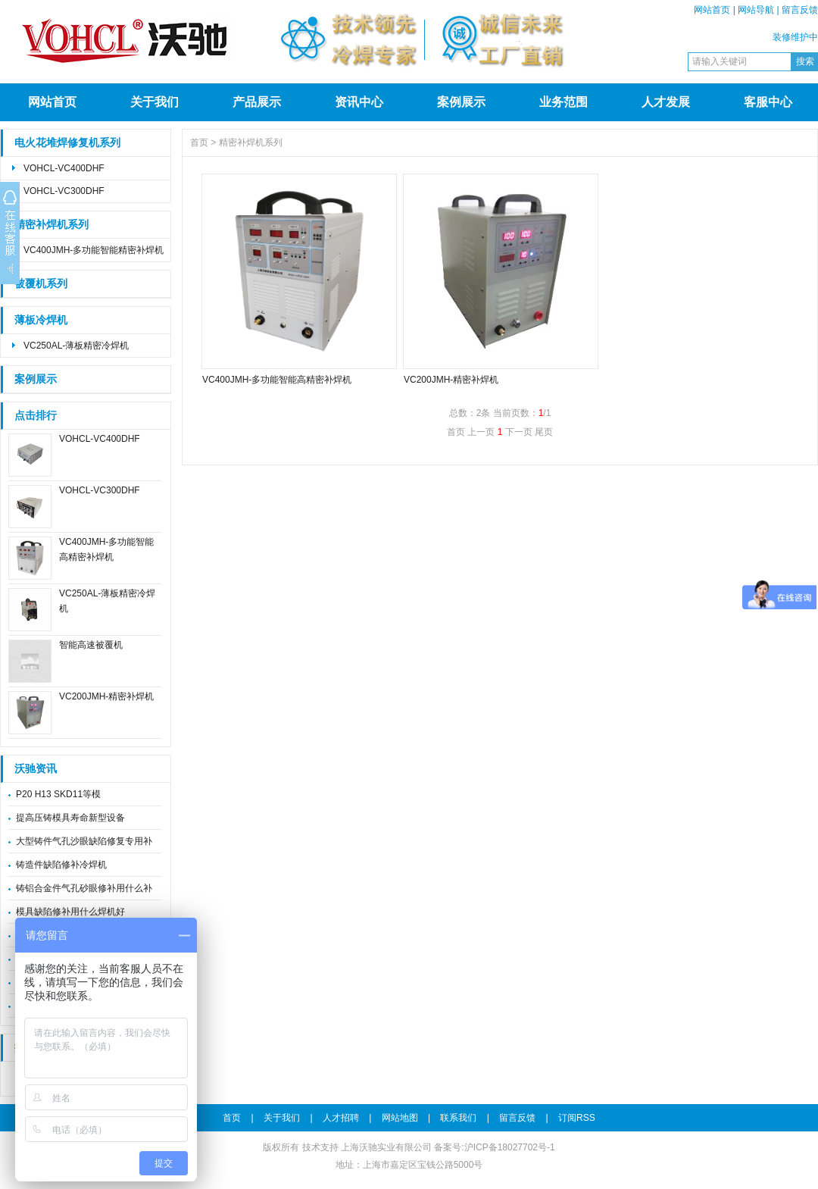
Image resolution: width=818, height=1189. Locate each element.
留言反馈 (800, 10)
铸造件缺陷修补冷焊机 (61, 864)
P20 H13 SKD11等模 (58, 794)
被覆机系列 (40, 283)
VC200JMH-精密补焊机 (106, 696)
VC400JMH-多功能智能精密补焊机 (93, 250)
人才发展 (666, 101)
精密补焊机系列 (51, 224)
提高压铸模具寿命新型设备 (70, 817)
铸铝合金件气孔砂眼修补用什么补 (84, 888)
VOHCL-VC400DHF (64, 168)
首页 (199, 142)
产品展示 (257, 101)
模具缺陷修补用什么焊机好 (70, 911)
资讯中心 (359, 101)
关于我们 (154, 101)
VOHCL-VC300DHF (64, 191)
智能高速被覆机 (91, 645)
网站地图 (400, 1117)
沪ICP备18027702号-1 (509, 1147)
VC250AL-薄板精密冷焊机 (76, 345)
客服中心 (768, 101)
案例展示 (461, 101)
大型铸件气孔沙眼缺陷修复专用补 (84, 841)
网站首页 (712, 10)
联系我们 (458, 1117)
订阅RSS (576, 1117)
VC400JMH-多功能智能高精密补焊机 (276, 379)
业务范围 (563, 101)
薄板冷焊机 (40, 320)
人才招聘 (341, 1117)
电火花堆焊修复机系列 (67, 143)
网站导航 (756, 10)
